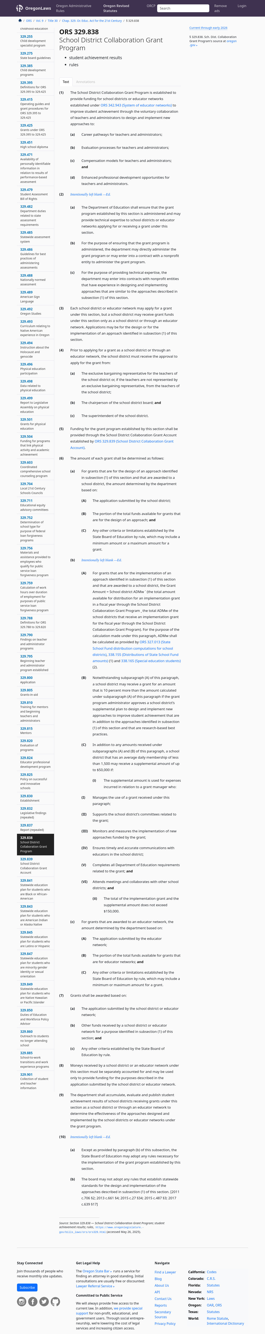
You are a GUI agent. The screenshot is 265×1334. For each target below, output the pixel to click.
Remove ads (220, 8)
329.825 (33, 781)
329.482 (33, 215)
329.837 (32, 827)
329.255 (33, 41)
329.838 (33, 844)
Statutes (213, 1285)
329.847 (35, 964)
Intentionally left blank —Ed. (90, 194)
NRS (210, 1292)
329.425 (33, 129)
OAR (210, 1305)
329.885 (34, 1059)
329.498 (32, 385)
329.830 (30, 798)
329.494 (34, 349)
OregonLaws (38, 8)
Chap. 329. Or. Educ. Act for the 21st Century (92, 21)
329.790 (33, 641)
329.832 (33, 812)
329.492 (30, 311)
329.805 (29, 692)
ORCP (151, 6)
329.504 (35, 445)
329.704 (32, 488)
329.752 (32, 528)
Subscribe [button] (27, 1287)
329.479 (34, 194)
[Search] (183, 8)
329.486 (33, 258)
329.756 (35, 561)
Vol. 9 (39, 21)
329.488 (33, 279)
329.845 (35, 939)
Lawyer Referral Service (94, 1286)
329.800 (27, 679)
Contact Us (163, 1298)
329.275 (35, 55)
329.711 (34, 505)
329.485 (35, 236)
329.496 (32, 368)
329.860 (34, 1038)
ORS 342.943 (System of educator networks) (136, 105)
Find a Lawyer (165, 1272)
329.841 (35, 889)
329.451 (34, 144)
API (157, 1292)
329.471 (35, 168)
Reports (161, 1305)
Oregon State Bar (96, 1271)
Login (242, 6)
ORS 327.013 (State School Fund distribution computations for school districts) (133, 648)
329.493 (35, 328)
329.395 (33, 87)
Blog (158, 1279)
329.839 (33, 865)
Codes (211, 1272)
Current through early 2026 (208, 28)
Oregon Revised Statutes (116, 8)
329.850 (34, 1017)
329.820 (29, 745)
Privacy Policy (165, 1323)
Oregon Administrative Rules (73, 8)
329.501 (33, 423)
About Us (162, 1285)
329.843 (35, 915)
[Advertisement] (217, 119)
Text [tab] (66, 81)
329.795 (34, 663)
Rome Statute (217, 1318)
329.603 (35, 469)
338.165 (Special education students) (151, 660)
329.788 (33, 622)
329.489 (30, 296)
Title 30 (53, 21)
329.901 (34, 1081)
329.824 (35, 762)
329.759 (34, 596)
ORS (29, 21)
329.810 (34, 711)
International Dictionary (225, 1323)
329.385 (33, 70)
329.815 (26, 730)
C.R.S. (211, 1278)
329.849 (35, 993)
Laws (211, 1298)
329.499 (34, 404)
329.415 (35, 108)
